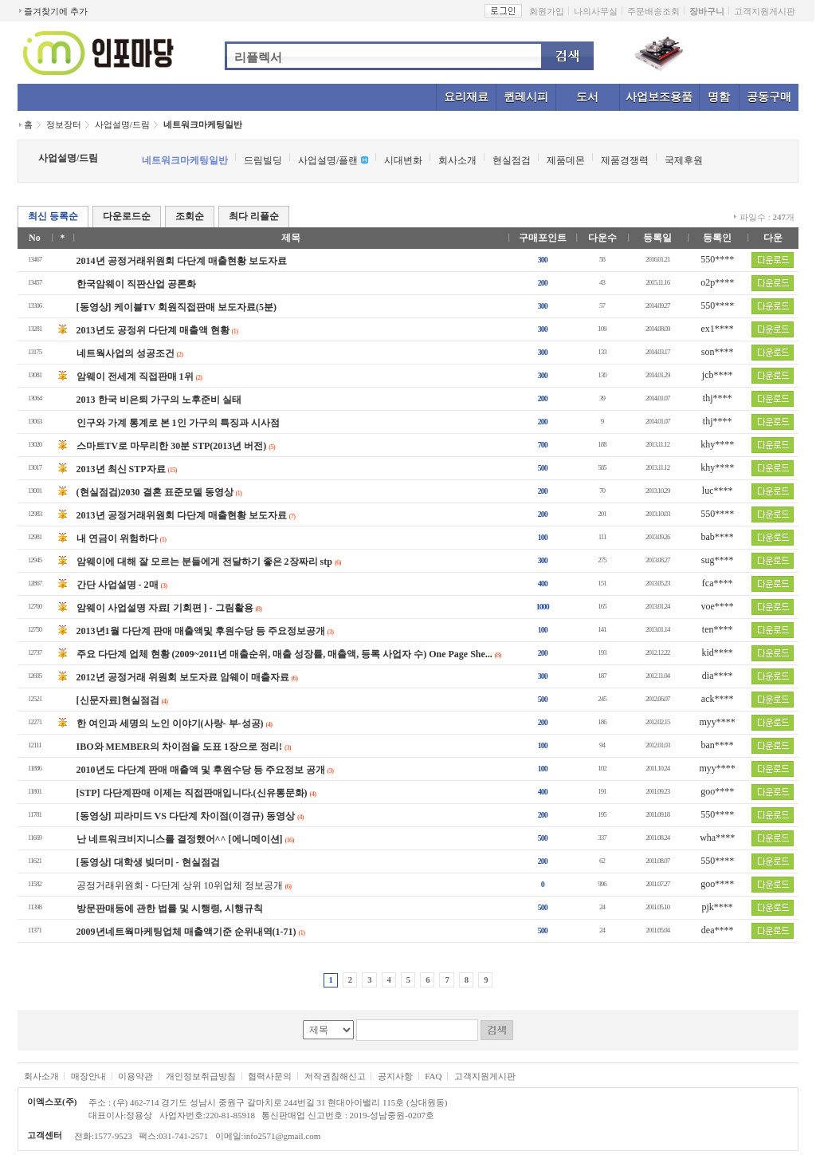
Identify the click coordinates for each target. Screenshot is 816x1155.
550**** (717, 259)
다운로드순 (127, 216)
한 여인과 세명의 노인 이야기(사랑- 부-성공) (170, 723)
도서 (587, 97)
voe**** (717, 606)
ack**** (717, 698)
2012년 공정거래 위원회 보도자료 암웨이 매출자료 (182, 677)
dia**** (717, 675)
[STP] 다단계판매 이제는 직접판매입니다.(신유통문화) (192, 792)
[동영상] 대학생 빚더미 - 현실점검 (148, 862)
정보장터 (63, 124)
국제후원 (684, 160)
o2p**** (717, 282)
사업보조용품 (659, 97)
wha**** (717, 837)
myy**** (718, 721)
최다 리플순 (254, 216)
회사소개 (457, 160)
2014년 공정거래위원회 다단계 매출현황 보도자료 (181, 260)
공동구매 (769, 97)
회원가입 (546, 11)
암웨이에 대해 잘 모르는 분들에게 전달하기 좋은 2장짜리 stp (204, 561)
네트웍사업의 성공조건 (125, 353)
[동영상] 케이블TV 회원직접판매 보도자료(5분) (176, 307)
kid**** (717, 652)
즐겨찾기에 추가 (56, 11)
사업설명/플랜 (328, 160)
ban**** (717, 745)
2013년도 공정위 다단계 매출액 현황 (153, 330)
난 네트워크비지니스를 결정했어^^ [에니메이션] (179, 839)
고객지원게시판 (764, 11)
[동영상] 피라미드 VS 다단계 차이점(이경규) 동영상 (185, 816)
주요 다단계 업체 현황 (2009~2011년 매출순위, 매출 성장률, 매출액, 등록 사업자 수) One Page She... (284, 654)
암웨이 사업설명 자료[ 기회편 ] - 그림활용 (164, 607)
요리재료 (466, 97)
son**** (717, 351)
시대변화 (403, 160)
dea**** (717, 930)
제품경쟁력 (625, 160)
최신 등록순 (53, 216)
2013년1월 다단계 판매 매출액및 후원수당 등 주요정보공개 (200, 631)
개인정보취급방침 (201, 1076)
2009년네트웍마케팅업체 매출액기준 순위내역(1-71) (186, 931)
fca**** (717, 583)
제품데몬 (566, 160)
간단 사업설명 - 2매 (117, 584)
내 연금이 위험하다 (117, 538)
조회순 (189, 216)
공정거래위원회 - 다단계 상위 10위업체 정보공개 (179, 885)
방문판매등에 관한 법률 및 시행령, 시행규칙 (169, 908)
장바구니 (706, 11)
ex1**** (717, 328)
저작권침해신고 (335, 1076)
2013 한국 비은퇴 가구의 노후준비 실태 (158, 399)
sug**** (717, 560)
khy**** (717, 444)
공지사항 (395, 1076)
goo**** (717, 791)
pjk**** (717, 907)
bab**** (717, 536)
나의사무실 (596, 11)
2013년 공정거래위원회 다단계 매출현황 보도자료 (181, 515)
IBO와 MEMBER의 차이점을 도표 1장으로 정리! (179, 746)
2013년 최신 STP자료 (121, 469)
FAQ (433, 1076)
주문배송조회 (653, 11)
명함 (719, 97)
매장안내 (88, 1076)
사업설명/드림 (122, 124)
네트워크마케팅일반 (202, 124)
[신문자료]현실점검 (117, 700)
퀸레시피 (526, 97)
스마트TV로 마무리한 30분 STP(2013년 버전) (171, 445)
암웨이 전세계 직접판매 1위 (135, 376)
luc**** (717, 490)
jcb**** (717, 374)
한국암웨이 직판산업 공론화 (136, 284)
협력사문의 (270, 1076)
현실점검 (511, 160)
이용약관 (135, 1076)
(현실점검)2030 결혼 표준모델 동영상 (154, 492)
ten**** (717, 629)
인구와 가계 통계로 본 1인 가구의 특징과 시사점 (178, 422)
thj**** (717, 398)
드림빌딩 (263, 160)
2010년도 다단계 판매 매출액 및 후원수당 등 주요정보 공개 (200, 769)
